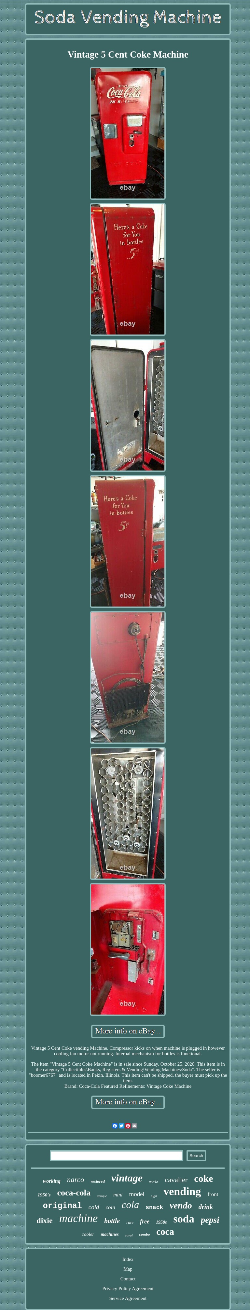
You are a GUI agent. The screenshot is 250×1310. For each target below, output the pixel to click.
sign (154, 1196)
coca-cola (73, 1192)
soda (183, 1219)
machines (109, 1234)
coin (110, 1207)
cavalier (176, 1180)
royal (129, 1235)
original (62, 1206)
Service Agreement (128, 1298)
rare (129, 1222)
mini (117, 1194)
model (137, 1194)
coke (203, 1178)
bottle (112, 1221)
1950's (43, 1194)
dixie (44, 1220)
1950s (161, 1222)
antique (102, 1196)
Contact (128, 1278)
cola (130, 1204)
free (144, 1221)
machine (78, 1218)
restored (98, 1181)
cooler (88, 1234)
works (154, 1181)
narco (75, 1180)
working (51, 1181)
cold (94, 1207)
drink (206, 1206)
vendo (181, 1205)
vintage (127, 1178)
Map (127, 1269)
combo (144, 1234)
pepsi (210, 1220)
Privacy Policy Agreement (127, 1288)
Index (127, 1259)
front (213, 1194)
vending (182, 1191)
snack (154, 1207)
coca (165, 1231)
